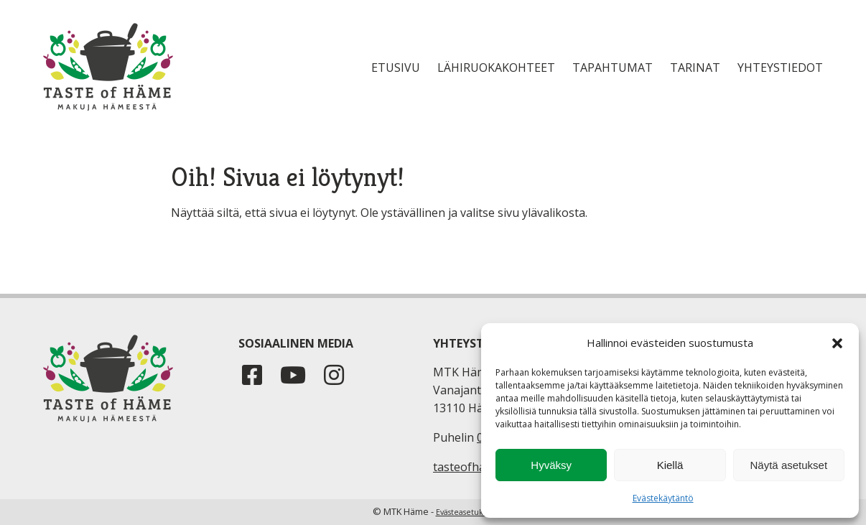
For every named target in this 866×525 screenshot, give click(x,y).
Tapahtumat (612, 67)
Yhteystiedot (780, 67)
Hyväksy (551, 465)
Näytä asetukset (789, 465)
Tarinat (695, 67)
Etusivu (395, 67)
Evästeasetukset (465, 512)
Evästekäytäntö (663, 498)
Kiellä (670, 465)
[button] (837, 343)
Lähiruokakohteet (496, 67)
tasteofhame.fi (472, 467)
